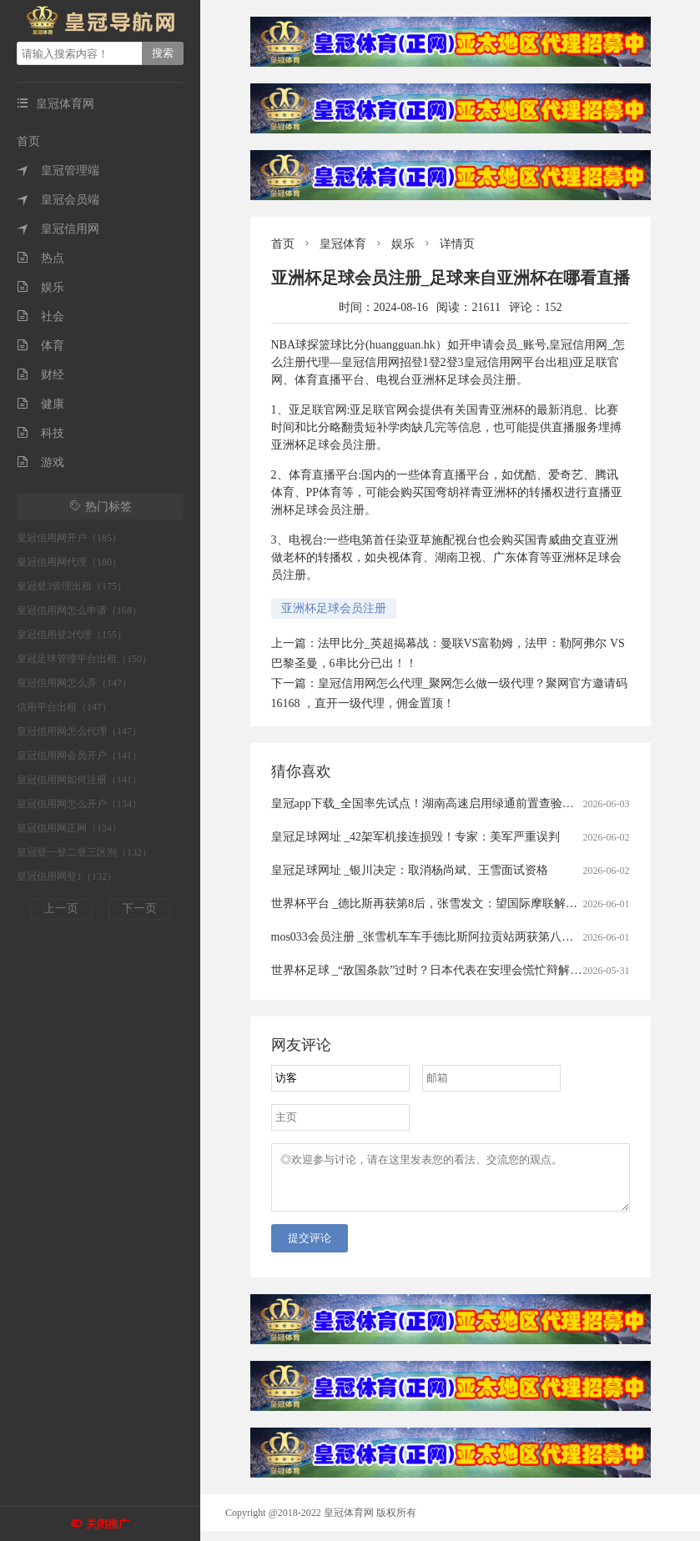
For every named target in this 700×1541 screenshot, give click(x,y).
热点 (40, 258)
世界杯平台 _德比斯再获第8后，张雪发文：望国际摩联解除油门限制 (448, 903)
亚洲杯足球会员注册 (333, 608)
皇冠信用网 (58, 229)
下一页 (139, 908)
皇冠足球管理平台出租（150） (84, 659)
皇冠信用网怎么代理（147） (79, 731)
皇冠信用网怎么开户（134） (79, 804)
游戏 (40, 462)
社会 (40, 316)
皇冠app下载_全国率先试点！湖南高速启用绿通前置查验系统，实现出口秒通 (469, 803)
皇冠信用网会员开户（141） (79, 755)
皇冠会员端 (58, 199)
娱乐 (40, 287)
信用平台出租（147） (64, 707)
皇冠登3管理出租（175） (72, 586)
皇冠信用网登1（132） (67, 876)
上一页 (60, 908)
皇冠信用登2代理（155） (72, 634)
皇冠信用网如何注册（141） (79, 780)
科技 (40, 433)
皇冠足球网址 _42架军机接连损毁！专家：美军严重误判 (416, 837)
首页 (28, 141)
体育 (40, 345)
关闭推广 (107, 1524)
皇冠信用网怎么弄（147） (74, 683)
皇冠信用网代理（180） (69, 562)
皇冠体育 (343, 244)
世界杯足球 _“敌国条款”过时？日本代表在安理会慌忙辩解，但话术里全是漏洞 (473, 970)
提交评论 (309, 1248)
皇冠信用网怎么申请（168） (79, 610)
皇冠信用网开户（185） (69, 538)
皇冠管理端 (58, 170)
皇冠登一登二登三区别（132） (84, 852)
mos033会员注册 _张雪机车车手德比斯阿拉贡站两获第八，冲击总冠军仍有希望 (475, 937)
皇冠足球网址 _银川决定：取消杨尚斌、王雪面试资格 (410, 870)
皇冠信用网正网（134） (69, 828)
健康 (40, 404)
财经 (40, 375)
